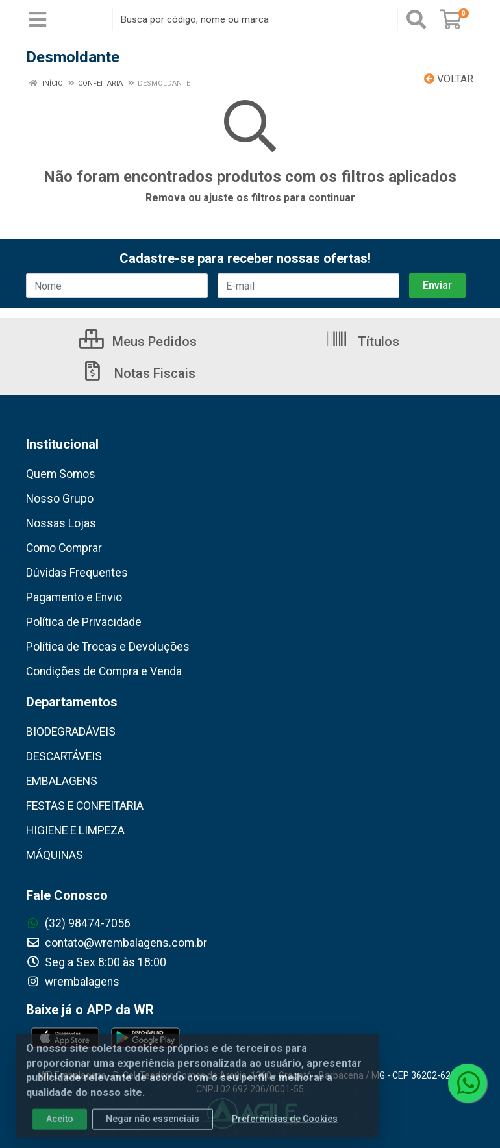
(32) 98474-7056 (78, 923)
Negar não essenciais (152, 1126)
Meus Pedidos (138, 341)
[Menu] (37, 19)
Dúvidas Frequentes (77, 572)
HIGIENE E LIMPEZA (75, 830)
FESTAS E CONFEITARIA (85, 805)
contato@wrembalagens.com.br (116, 942)
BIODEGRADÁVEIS (71, 731)
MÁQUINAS (54, 855)
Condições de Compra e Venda (104, 671)
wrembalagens (72, 981)
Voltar (448, 79)
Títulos (362, 341)
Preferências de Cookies (285, 1126)
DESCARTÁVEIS (64, 756)
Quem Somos (60, 474)
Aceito (59, 1126)
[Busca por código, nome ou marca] (255, 19)
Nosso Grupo (60, 498)
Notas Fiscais (138, 373)
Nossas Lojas (61, 523)
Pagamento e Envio (74, 597)
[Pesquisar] (416, 19)
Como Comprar (64, 548)
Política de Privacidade (84, 622)
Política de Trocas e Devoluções (108, 646)
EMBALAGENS (61, 781)
